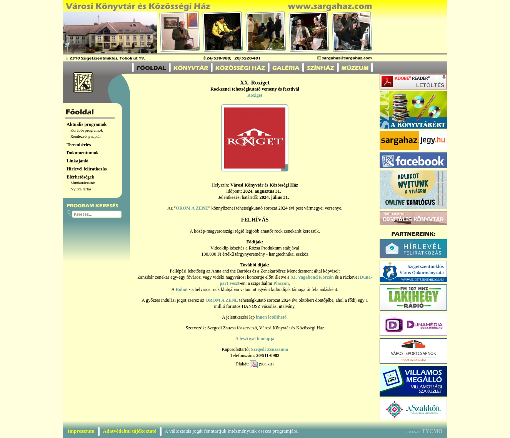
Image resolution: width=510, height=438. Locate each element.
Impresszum (81, 431)
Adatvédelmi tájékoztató (130, 431)
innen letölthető (271, 317)
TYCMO (432, 431)
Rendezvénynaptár (85, 136)
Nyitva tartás (81, 189)
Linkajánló (77, 161)
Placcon (281, 283)
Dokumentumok (82, 152)
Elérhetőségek (80, 177)
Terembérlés (79, 144)
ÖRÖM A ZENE (192, 208)
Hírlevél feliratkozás (87, 169)
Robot (182, 289)
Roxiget (254, 95)
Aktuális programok (87, 124)
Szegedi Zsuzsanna (269, 349)
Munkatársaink (82, 183)
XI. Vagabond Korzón (311, 277)
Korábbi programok (86, 130)
